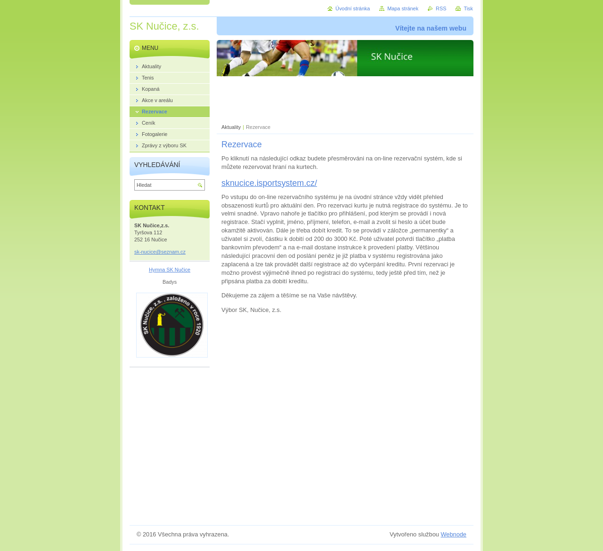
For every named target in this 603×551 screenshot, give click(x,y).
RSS (441, 8)
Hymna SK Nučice (169, 269)
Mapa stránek (402, 8)
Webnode (453, 534)
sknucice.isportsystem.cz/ (269, 183)
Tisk (468, 8)
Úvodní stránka (352, 8)
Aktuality (231, 127)
